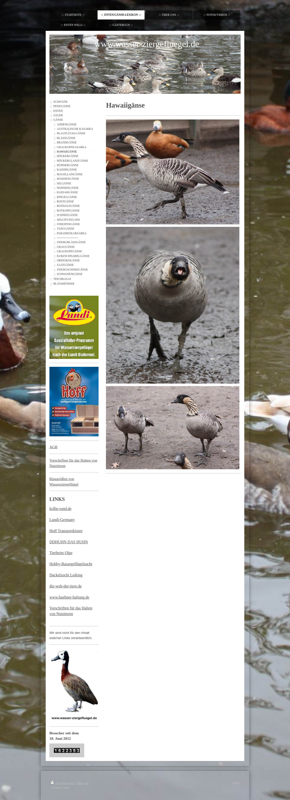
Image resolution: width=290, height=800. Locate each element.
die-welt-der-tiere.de (65, 586)
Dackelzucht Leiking (66, 575)
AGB (53, 447)
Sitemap (82, 783)
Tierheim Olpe (60, 553)
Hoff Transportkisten (66, 531)
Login (235, 782)
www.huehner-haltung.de (69, 597)
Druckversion (63, 783)
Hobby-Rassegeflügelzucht (70, 564)
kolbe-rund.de (60, 509)
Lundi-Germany (62, 520)
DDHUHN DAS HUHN (68, 542)
